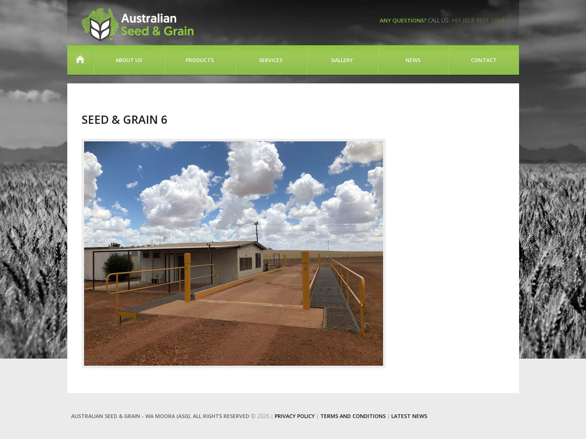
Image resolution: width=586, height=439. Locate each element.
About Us (128, 60)
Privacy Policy (295, 416)
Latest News (409, 416)
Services (271, 60)
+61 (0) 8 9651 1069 (478, 20)
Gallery (342, 60)
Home (80, 60)
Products (200, 60)
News (412, 60)
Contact (484, 60)
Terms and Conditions (353, 416)
